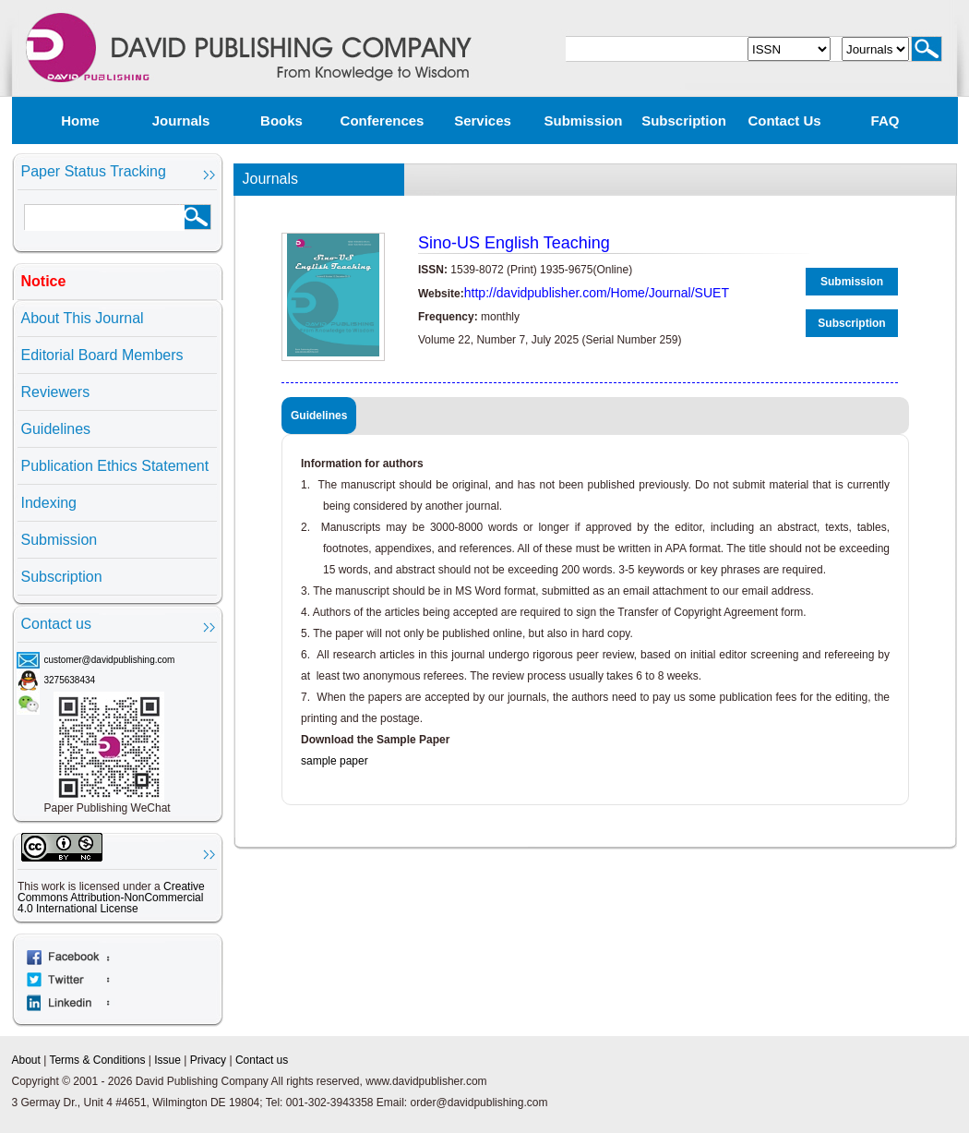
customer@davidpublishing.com (109, 660)
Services (482, 120)
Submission (583, 120)
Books (281, 120)
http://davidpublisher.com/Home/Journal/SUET (596, 292)
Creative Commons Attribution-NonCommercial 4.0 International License (111, 897)
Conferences (383, 120)
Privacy (208, 1060)
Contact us (784, 120)
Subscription (683, 120)
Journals (181, 120)
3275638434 (70, 680)
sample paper (334, 760)
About (26, 1060)
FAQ (885, 120)
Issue (167, 1060)
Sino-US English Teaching (514, 243)
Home (80, 120)
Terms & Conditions (97, 1060)
